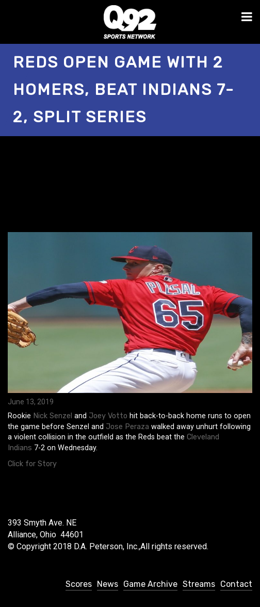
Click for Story (32, 464)
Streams (199, 584)
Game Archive (150, 584)
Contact (236, 584)
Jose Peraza (127, 426)
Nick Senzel (52, 416)
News (107, 584)
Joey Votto (108, 416)
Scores (79, 584)
